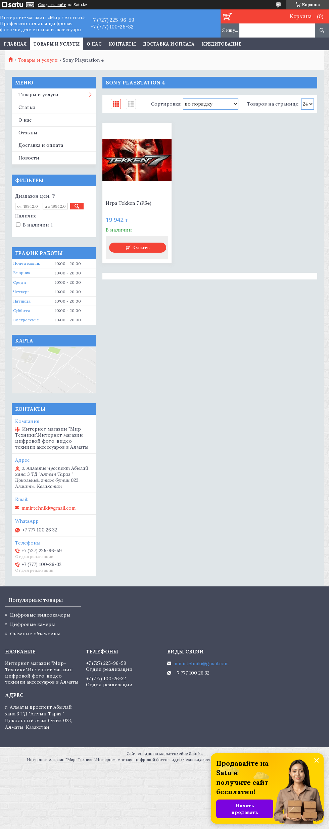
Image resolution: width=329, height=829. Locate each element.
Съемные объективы (35, 634)
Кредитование (221, 44)
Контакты (122, 44)
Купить (141, 248)
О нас (94, 44)
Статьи (27, 107)
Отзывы (27, 133)
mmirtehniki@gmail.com (48, 508)
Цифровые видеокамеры (40, 615)
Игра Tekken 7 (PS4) (128, 203)
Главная (15, 44)
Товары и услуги (57, 44)
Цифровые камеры (32, 624)
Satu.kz (196, 753)
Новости (28, 158)
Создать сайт (52, 4)
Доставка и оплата (169, 44)
